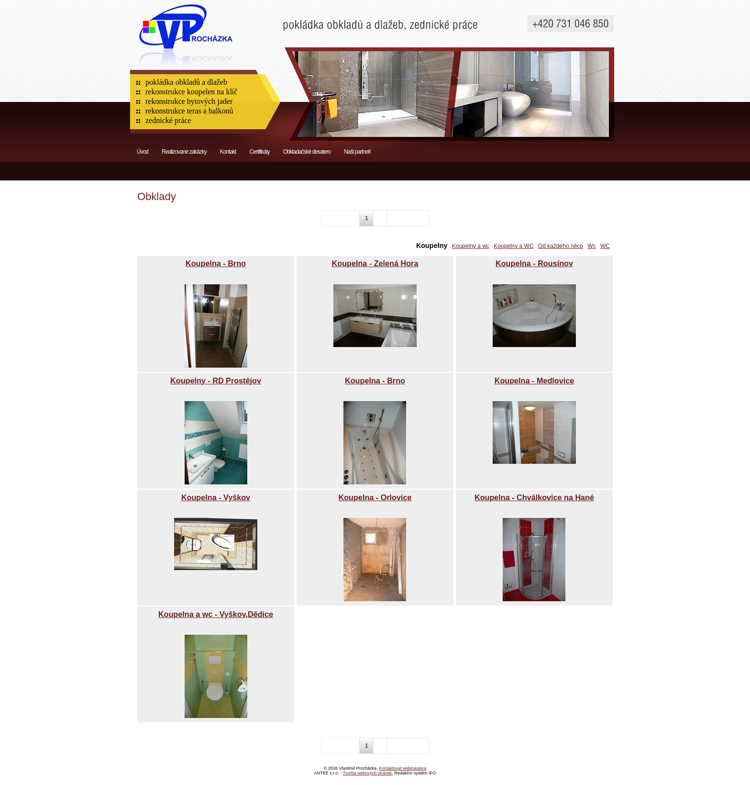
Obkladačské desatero (307, 151)
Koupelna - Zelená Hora (375, 263)
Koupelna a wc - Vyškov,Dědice (215, 614)
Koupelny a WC (513, 246)
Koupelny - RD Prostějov (215, 380)
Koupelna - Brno (216, 263)
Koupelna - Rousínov (534, 263)
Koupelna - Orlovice (375, 497)
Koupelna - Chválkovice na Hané (534, 497)
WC (605, 246)
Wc (591, 246)
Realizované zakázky (184, 151)
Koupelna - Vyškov (215, 497)
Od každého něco (560, 246)
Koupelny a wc (470, 246)
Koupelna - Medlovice (534, 380)
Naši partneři (357, 151)
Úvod (142, 151)
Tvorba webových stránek (367, 773)
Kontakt (228, 151)
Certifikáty (259, 151)
